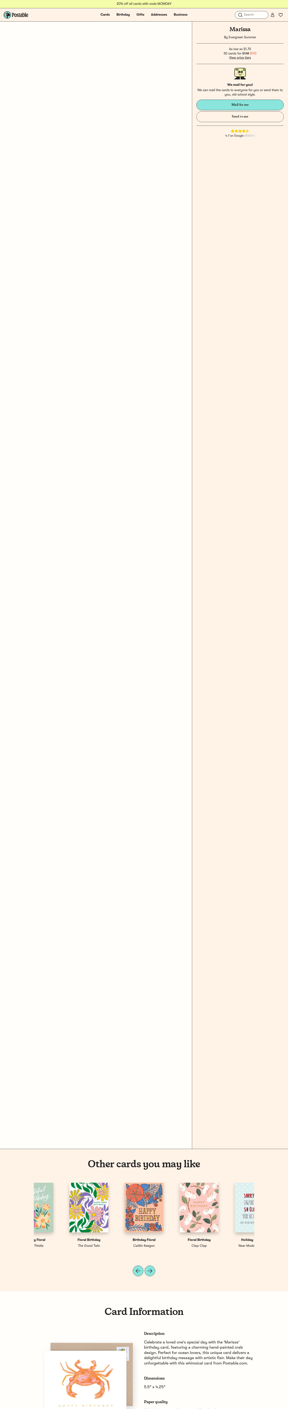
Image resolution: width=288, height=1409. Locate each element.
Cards (105, 14)
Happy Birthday (116, 1240)
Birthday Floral (226, 1240)
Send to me (240, 116)
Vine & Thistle (226, 1246)
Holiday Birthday (61, 1240)
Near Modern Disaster (61, 1246)
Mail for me (240, 104)
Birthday (123, 14)
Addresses (159, 14)
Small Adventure (116, 1246)
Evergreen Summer (242, 37)
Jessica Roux (171, 1246)
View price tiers (240, 57)
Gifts (140, 14)
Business (181, 14)
